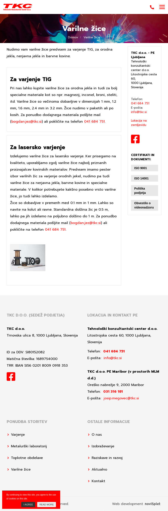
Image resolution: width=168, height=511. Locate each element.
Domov (73, 37)
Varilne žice (21, 469)
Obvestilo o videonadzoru (144, 205)
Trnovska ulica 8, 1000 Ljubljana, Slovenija (42, 335)
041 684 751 (94, 121)
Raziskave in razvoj (107, 457)
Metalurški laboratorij (29, 446)
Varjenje (18, 434)
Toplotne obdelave (27, 457)
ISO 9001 (140, 168)
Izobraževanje (103, 446)
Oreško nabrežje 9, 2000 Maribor (115, 384)
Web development (136, 503)
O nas (97, 434)
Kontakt (98, 481)
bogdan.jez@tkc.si (26, 121)
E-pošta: (139, 110)
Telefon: (140, 101)
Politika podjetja (140, 191)
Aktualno (99, 469)
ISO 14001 (141, 178)
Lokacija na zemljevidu (139, 122)
